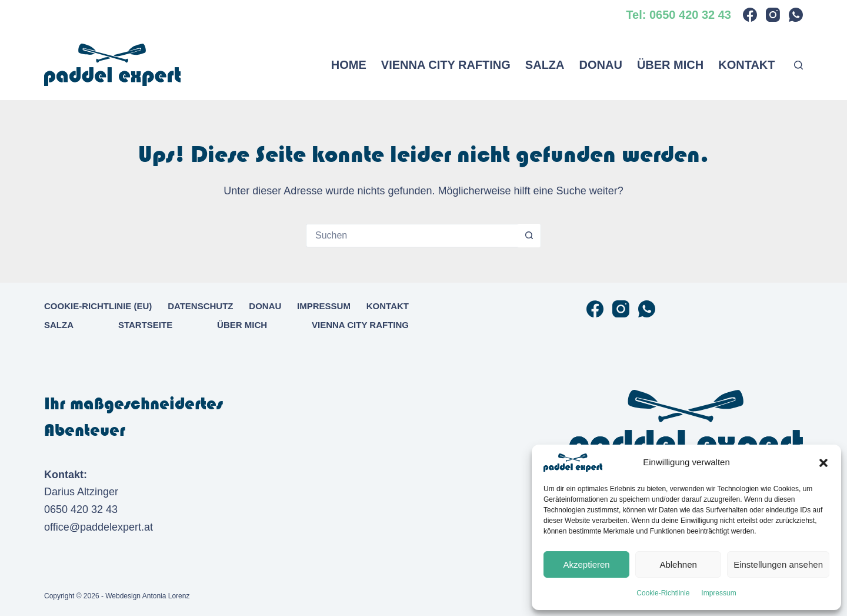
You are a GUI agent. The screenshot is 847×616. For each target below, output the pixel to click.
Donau (600, 64)
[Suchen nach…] (411, 235)
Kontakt (746, 64)
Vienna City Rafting (446, 64)
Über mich (670, 64)
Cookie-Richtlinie (662, 593)
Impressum (718, 593)
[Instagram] (773, 15)
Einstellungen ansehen (778, 564)
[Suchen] (798, 65)
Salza (545, 64)
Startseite (145, 325)
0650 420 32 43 (81, 509)
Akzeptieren (586, 564)
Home (348, 64)
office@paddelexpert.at (98, 527)
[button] (823, 463)
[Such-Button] (529, 235)
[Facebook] (750, 15)
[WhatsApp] (796, 15)
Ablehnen (677, 564)
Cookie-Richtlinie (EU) (98, 306)
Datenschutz (200, 306)
